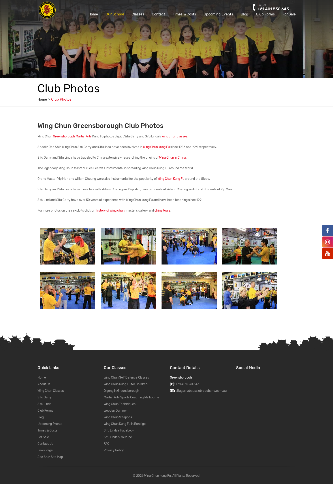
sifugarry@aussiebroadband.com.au (201, 391)
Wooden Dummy (115, 411)
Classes (138, 20)
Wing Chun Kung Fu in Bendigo (125, 424)
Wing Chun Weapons (118, 417)
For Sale (289, 20)
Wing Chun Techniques (119, 404)
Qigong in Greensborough (121, 391)
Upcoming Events (218, 20)
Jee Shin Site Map (50, 457)
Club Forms (265, 20)
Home (93, 20)
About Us (44, 384)
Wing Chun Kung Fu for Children (125, 384)
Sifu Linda (44, 404)
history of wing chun (110, 210)
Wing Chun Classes (51, 391)
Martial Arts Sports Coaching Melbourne (131, 397)
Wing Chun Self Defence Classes (126, 377)
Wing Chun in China (172, 157)
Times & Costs (184, 20)
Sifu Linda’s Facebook (119, 430)
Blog (244, 20)
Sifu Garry (45, 397)
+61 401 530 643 (187, 384)
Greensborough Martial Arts (72, 136)
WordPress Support (213, 476)
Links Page (45, 450)
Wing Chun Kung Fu (156, 147)
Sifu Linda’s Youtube (118, 437)
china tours (162, 210)
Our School (115, 20)
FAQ (106, 444)
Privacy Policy (114, 450)
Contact (158, 20)
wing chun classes (174, 136)
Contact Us (45, 444)
